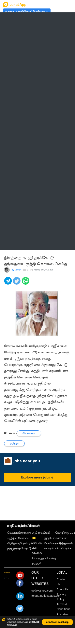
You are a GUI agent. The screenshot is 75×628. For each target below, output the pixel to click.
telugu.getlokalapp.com (46, 595)
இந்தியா (49, 538)
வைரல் (48, 548)
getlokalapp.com (42, 590)
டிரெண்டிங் (25, 543)
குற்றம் (36, 563)
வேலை (23, 538)
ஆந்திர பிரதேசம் (13, 541)
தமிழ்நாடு (13, 548)
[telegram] (8, 283)
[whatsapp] (26, 283)
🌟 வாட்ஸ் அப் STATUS (37, 546)
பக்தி (47, 532)
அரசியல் (61, 538)
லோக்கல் (24, 532)
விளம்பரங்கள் (64, 548)
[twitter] (17, 283)
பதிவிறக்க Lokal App (57, 622)
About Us (63, 589)
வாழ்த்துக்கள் (64, 543)
